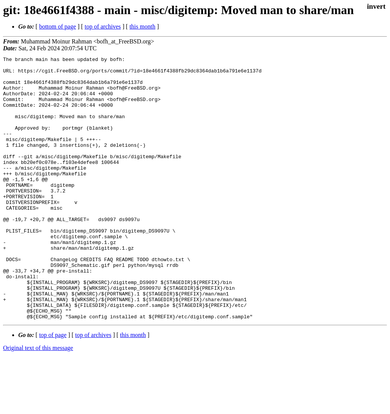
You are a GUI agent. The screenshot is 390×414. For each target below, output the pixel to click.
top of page (53, 387)
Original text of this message (38, 400)
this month (142, 26)
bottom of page (57, 26)
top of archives (103, 26)
